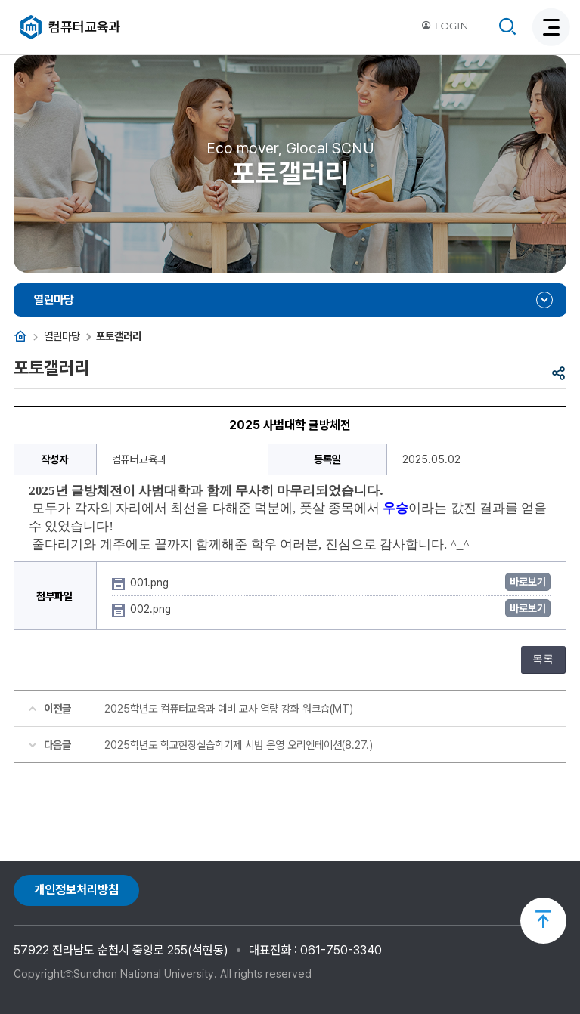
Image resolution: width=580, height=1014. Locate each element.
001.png (151, 583)
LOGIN (444, 26)
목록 (543, 659)
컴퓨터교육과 (84, 27)
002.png (152, 609)
